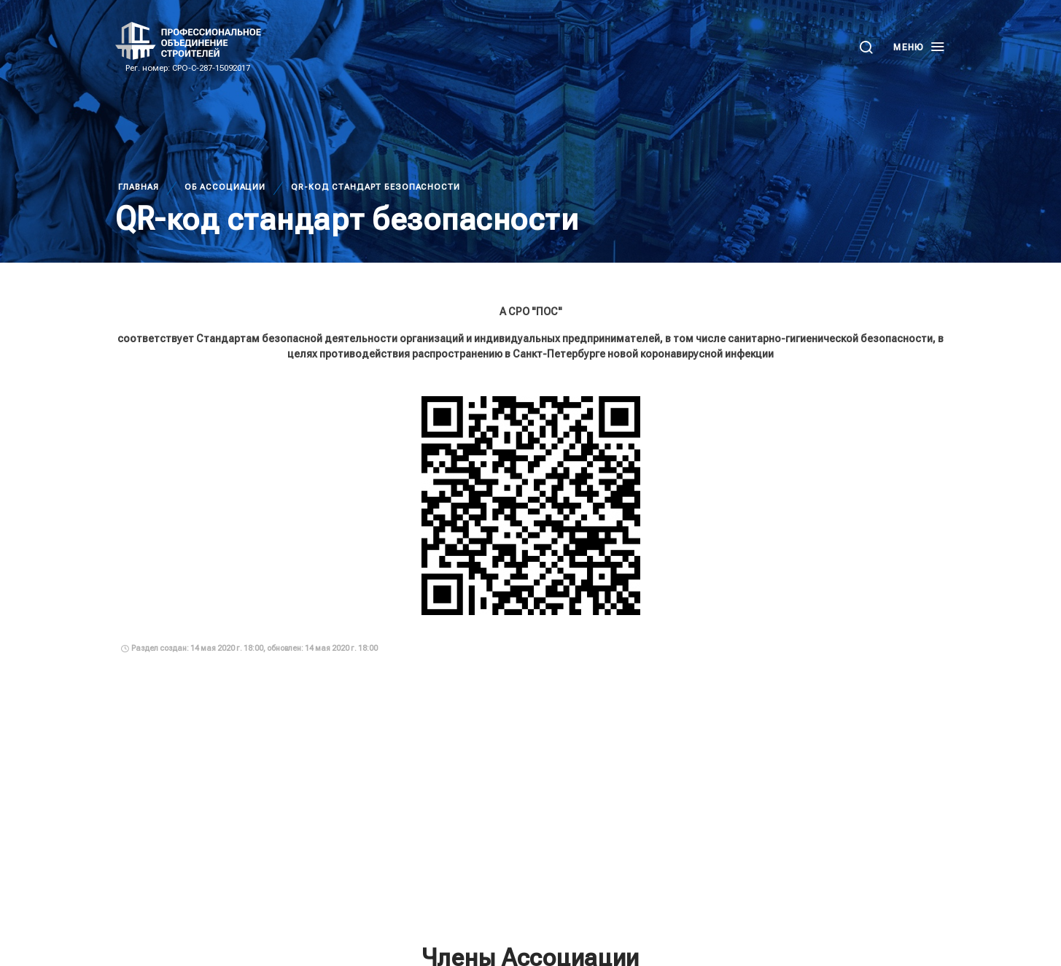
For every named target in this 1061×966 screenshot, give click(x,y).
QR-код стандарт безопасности (375, 187)
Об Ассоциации (224, 187)
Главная (138, 187)
